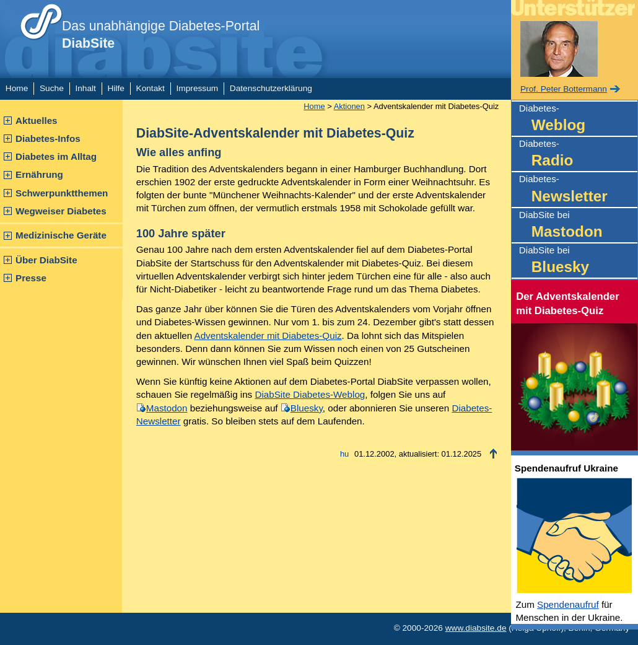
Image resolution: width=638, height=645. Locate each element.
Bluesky (307, 408)
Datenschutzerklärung (271, 88)
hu (344, 454)
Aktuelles (36, 120)
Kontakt (150, 88)
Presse (30, 278)
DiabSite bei (578, 225)
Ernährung (39, 174)
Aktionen (349, 106)
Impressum (198, 88)
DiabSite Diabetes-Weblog (310, 394)
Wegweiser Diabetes (61, 211)
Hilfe (116, 88)
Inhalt (85, 88)
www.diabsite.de (476, 628)
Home (17, 88)
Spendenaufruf (568, 604)
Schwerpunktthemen (61, 193)
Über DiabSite (46, 260)
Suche (52, 88)
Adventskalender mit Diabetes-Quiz (268, 335)
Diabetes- (578, 119)
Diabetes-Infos (48, 138)
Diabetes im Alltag (56, 156)
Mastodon (167, 408)
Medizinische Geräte (61, 235)
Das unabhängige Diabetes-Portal (161, 35)
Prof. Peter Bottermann (563, 89)
